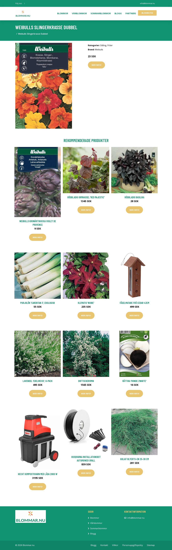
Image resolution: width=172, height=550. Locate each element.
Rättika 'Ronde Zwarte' (134, 380)
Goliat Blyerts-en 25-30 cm (134, 459)
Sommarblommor (101, 13)
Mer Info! (96, 65)
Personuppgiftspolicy (132, 545)
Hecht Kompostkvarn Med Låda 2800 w (37, 474)
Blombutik (147, 13)
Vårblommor (79, 13)
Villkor (115, 545)
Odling (103, 45)
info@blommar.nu (147, 3)
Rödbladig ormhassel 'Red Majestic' (86, 197)
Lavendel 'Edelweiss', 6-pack (37, 380)
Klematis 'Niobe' (86, 302)
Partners (130, 13)
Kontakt (104, 545)
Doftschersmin (86, 380)
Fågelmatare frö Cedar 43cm (134, 302)
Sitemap (151, 545)
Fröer (110, 45)
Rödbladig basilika (134, 197)
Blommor (62, 13)
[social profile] (24, 3)
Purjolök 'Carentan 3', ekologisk (37, 302)
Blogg (118, 13)
